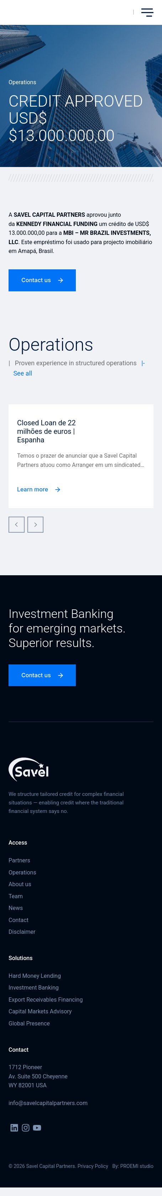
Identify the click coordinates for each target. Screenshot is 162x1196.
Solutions (20, 958)
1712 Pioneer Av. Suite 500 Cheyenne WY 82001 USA (38, 1076)
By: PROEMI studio (132, 1166)
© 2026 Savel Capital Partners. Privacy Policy (58, 1166)
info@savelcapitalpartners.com (48, 1103)
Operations (22, 82)
